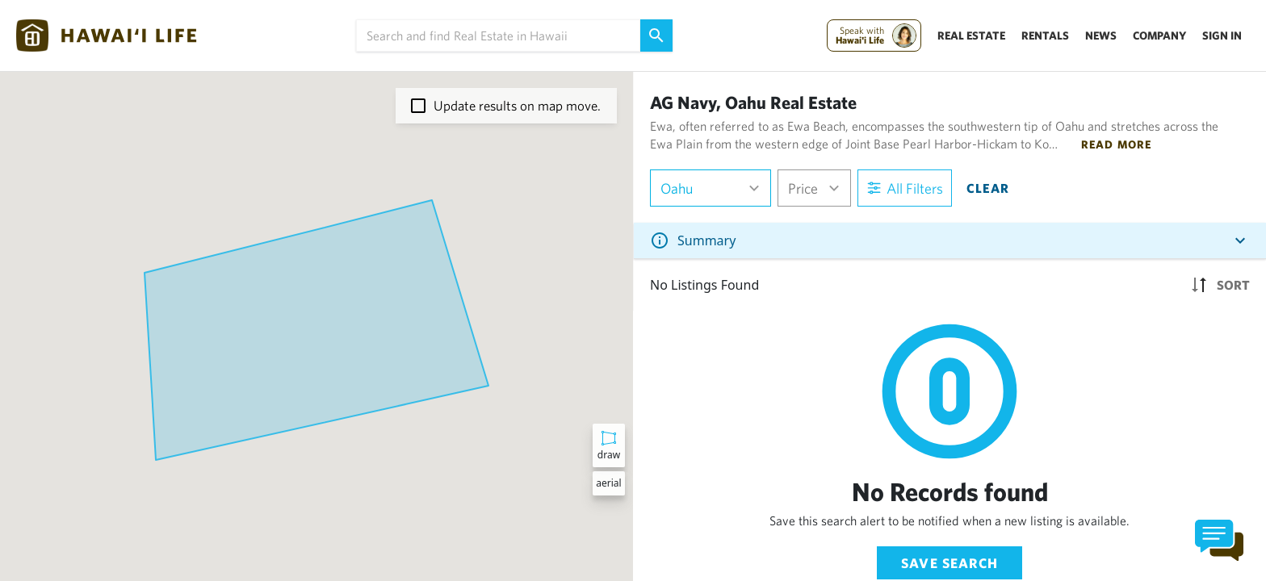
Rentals (1045, 35)
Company (1159, 35)
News (1101, 35)
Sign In (1222, 35)
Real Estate (971, 35)
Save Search (949, 563)
